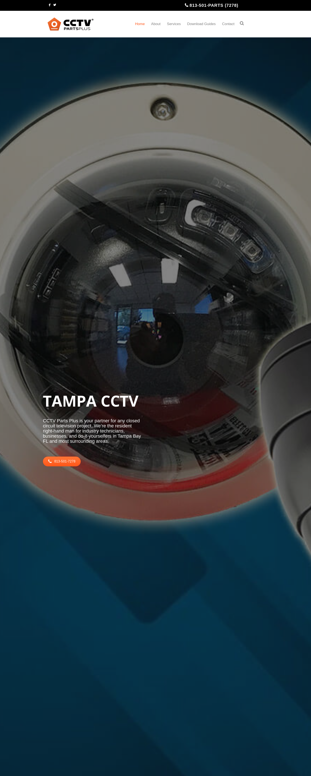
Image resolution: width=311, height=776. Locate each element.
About (155, 24)
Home (140, 24)
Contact (228, 24)
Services (174, 24)
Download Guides (201, 24)
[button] (62, 462)
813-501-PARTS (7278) (213, 5)
